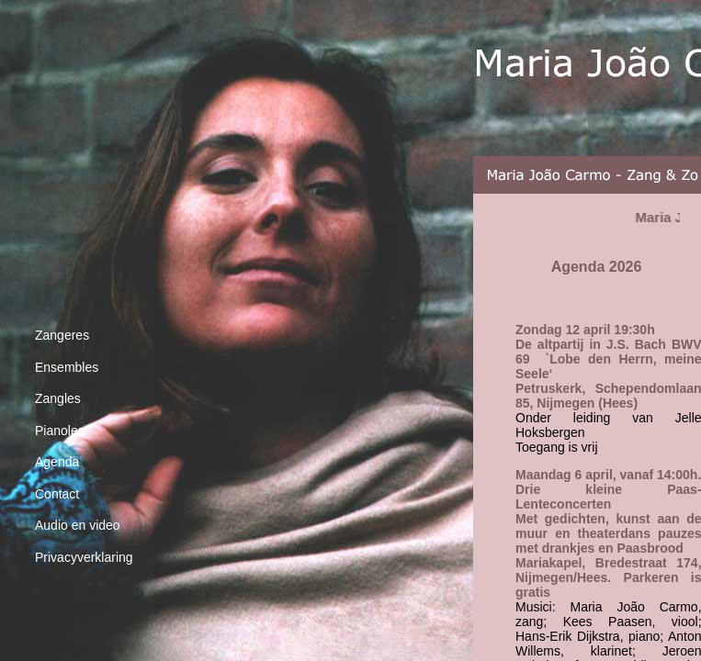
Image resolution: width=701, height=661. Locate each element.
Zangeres (62, 335)
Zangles (58, 398)
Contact (57, 494)
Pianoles (60, 430)
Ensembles (66, 367)
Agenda (57, 461)
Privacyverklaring (84, 557)
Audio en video (77, 525)
